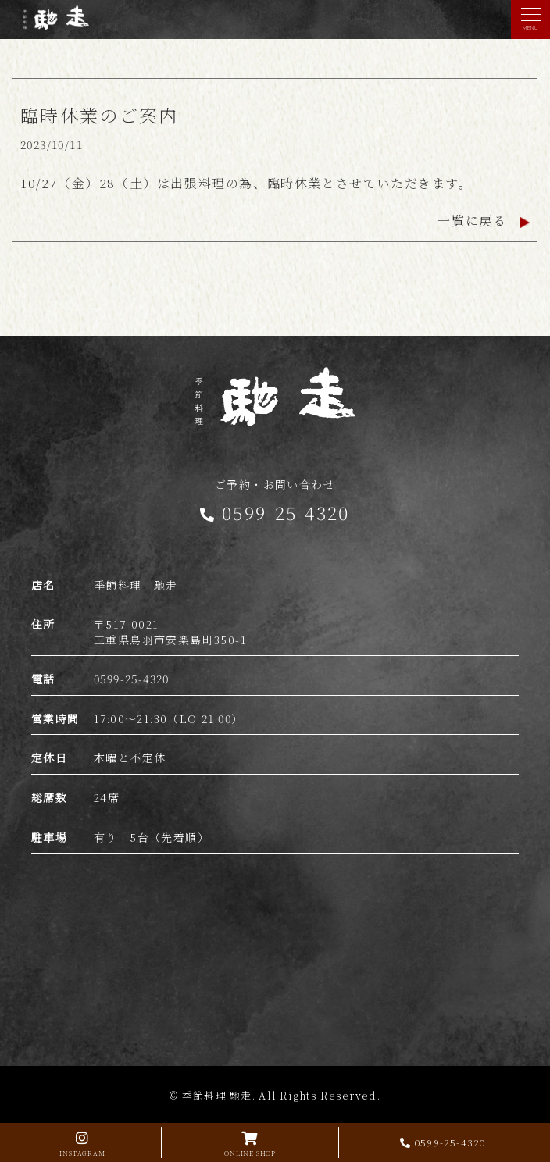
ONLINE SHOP (250, 1142)
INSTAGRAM (82, 1142)
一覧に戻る (484, 221)
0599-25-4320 (443, 1142)
